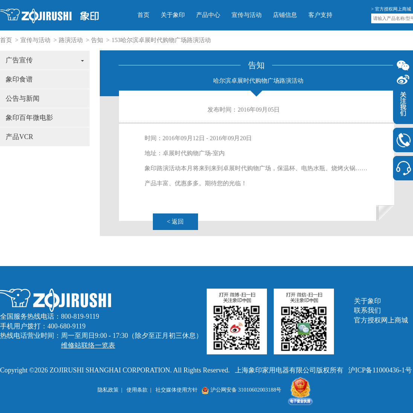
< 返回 (175, 221)
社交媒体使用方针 (176, 390)
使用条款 (137, 390)
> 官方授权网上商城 (391, 9)
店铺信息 (285, 15)
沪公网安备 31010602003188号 (241, 390)
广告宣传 (45, 60)
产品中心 (208, 15)
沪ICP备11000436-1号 (379, 370)
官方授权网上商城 (381, 320)
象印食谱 (19, 79)
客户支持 (320, 15)
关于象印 (173, 15)
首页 (143, 15)
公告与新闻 (23, 98)
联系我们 (367, 310)
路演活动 (71, 40)
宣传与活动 (247, 15)
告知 (97, 40)
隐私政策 (108, 390)
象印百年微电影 (29, 117)
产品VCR (19, 137)
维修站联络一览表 (88, 345)
